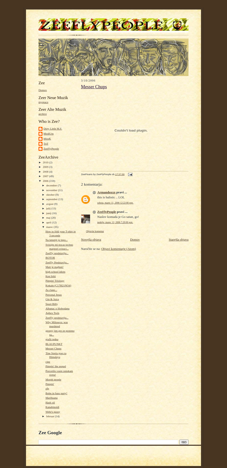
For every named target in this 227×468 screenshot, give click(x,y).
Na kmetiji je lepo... (57, 239)
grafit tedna (52, 339)
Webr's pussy (53, 411)
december (52, 185)
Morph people (53, 379)
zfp (47, 388)
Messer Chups (54, 348)
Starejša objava (178, 239)
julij (49, 208)
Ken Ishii (51, 276)
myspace (43, 102)
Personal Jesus (54, 294)
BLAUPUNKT (54, 343)
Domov (42, 90)
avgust (50, 203)
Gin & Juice (52, 299)
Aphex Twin (52, 312)
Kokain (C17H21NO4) (58, 285)
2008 (46, 171)
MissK (47, 138)
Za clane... (51, 289)
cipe (48, 361)
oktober (51, 194)
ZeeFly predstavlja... (57, 253)
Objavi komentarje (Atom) (118, 249)
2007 (46, 176)
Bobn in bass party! (56, 393)
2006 (46, 180)
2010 (46, 162)
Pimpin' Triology (55, 280)
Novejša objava (91, 239)
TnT (46, 143)
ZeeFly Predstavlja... (57, 262)
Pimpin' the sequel (56, 366)
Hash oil (50, 402)
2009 (46, 166)
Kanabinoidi (52, 406)
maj (48, 217)
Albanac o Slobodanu (58, 308)
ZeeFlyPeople (51, 148)
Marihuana (52, 397)
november (52, 190)
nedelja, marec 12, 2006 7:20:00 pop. (115, 222)
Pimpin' (50, 383)
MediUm (49, 133)
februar (50, 416)
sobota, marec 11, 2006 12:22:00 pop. (115, 202)
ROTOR (50, 257)
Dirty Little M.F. (53, 128)
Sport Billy (52, 303)
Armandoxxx (106, 192)
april (49, 222)
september (52, 199)
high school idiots (55, 271)
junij (49, 213)
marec (50, 226)
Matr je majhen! (55, 266)
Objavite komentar (95, 231)
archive (42, 113)
